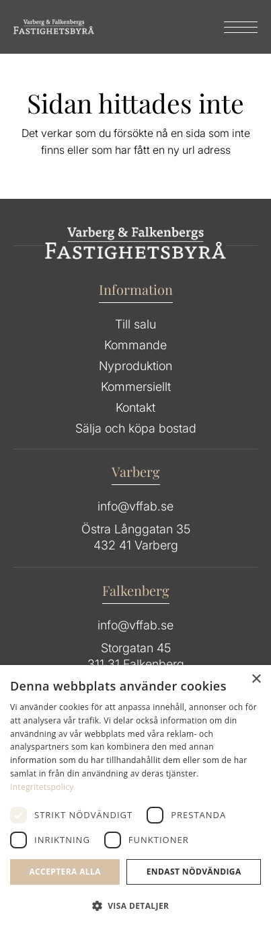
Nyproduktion (135, 366)
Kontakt (135, 407)
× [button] (256, 679)
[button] (135, 906)
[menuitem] (234, 27)
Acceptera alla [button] (65, 871)
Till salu (135, 324)
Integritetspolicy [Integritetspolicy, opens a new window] (42, 787)
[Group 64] (53, 27)
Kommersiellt (136, 387)
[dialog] (135, 797)
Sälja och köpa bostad (135, 428)
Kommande (135, 345)
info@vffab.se (135, 506)
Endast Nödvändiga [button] (194, 871)
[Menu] (234, 27)
